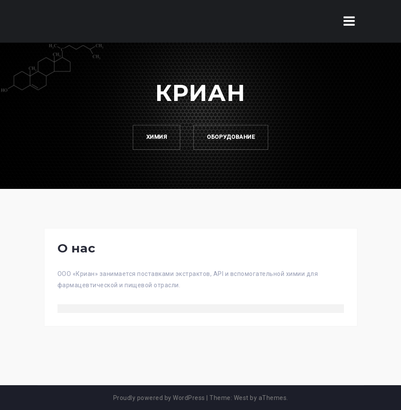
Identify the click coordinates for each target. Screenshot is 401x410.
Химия (156, 137)
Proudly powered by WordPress (159, 397)
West (241, 397)
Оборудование (231, 137)
